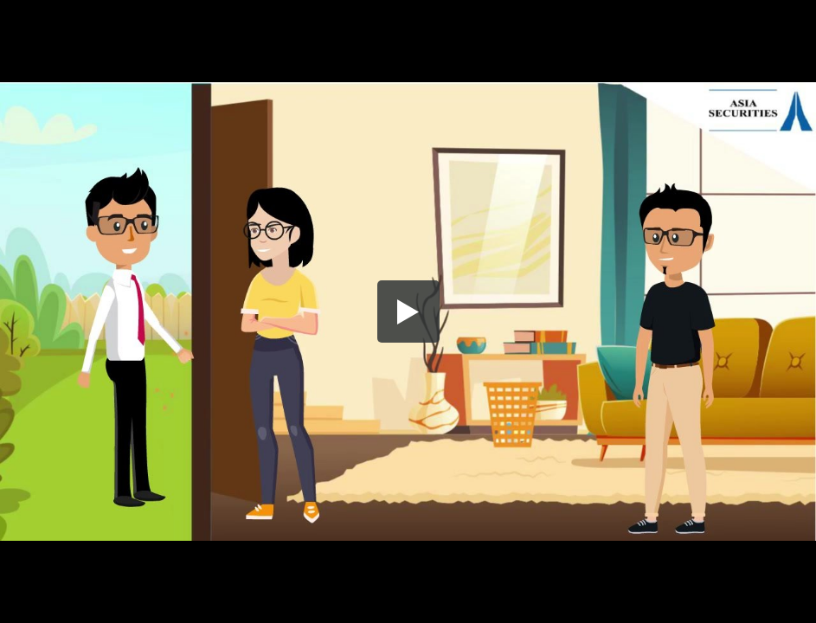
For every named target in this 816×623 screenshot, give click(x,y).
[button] (408, 311)
